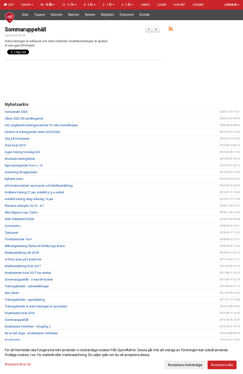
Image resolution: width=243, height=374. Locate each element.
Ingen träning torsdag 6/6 (22, 152)
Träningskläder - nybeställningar (27, 286)
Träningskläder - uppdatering (25, 299)
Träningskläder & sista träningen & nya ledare (36, 306)
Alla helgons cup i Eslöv (21, 212)
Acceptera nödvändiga (185, 365)
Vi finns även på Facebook (23, 259)
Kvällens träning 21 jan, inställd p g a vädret (34, 192)
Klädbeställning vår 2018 (22, 252)
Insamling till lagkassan (21, 172)
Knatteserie (12, 340)
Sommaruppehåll (25, 29)
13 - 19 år (47, 4)
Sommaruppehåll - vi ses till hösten (29, 279)
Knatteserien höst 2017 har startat (28, 273)
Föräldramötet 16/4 (18, 239)
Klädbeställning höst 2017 (23, 266)
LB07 (9, 4)
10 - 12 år (69, 4)
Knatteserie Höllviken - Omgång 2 (28, 326)
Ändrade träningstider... (21, 159)
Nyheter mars (14, 179)
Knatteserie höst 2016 (20, 313)
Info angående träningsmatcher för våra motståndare (41, 125)
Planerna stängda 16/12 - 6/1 (24, 205)
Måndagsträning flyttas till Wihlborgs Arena (35, 246)
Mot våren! (12, 293)
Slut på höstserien (17, 138)
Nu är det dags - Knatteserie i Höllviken (31, 333)
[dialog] (121, 357)
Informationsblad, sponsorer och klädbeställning (39, 185)
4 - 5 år (127, 4)
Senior (27, 4)
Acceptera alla (222, 365)
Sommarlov (13, 226)
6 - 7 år (109, 4)
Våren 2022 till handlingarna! (24, 118)
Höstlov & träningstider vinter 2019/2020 (32, 132)
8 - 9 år (90, 4)
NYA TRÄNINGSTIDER (19, 219)
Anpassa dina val (17, 364)
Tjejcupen (11, 232)
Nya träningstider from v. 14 (23, 165)
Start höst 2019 (15, 145)
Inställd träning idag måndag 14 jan (29, 199)
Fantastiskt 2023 (16, 112)
